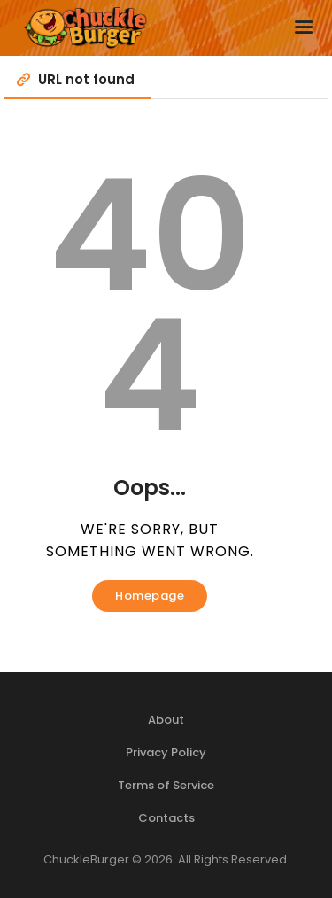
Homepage (149, 595)
